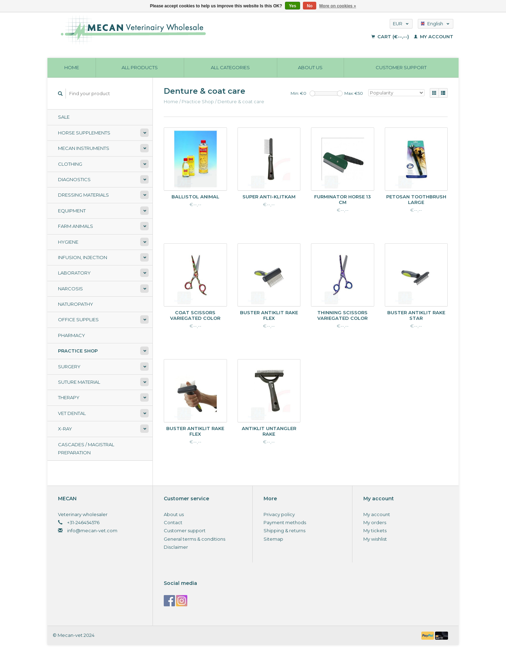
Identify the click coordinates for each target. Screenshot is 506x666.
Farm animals (75, 226)
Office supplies (78, 319)
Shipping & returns (284, 530)
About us (310, 67)
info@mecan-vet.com (92, 530)
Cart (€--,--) (390, 36)
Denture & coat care (241, 101)
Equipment (72, 210)
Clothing (70, 164)
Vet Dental (72, 413)
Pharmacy (71, 335)
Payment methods (285, 522)
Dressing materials (83, 195)
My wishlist (375, 539)
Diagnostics (74, 179)
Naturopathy (75, 304)
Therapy (68, 397)
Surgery (69, 366)
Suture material (79, 382)
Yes (292, 6)
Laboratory (74, 273)
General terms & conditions (194, 539)
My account (433, 36)
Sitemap (273, 539)
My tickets (375, 530)
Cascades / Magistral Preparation (86, 448)
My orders (374, 522)
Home (71, 67)
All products (140, 67)
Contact (173, 522)
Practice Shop (78, 351)
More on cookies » (337, 6)
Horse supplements (84, 133)
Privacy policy (279, 514)
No (309, 6)
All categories (230, 67)
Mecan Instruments (83, 148)
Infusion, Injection (82, 257)
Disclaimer (176, 547)
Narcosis (70, 288)
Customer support (401, 67)
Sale (64, 117)
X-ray (65, 428)
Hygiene (68, 242)
